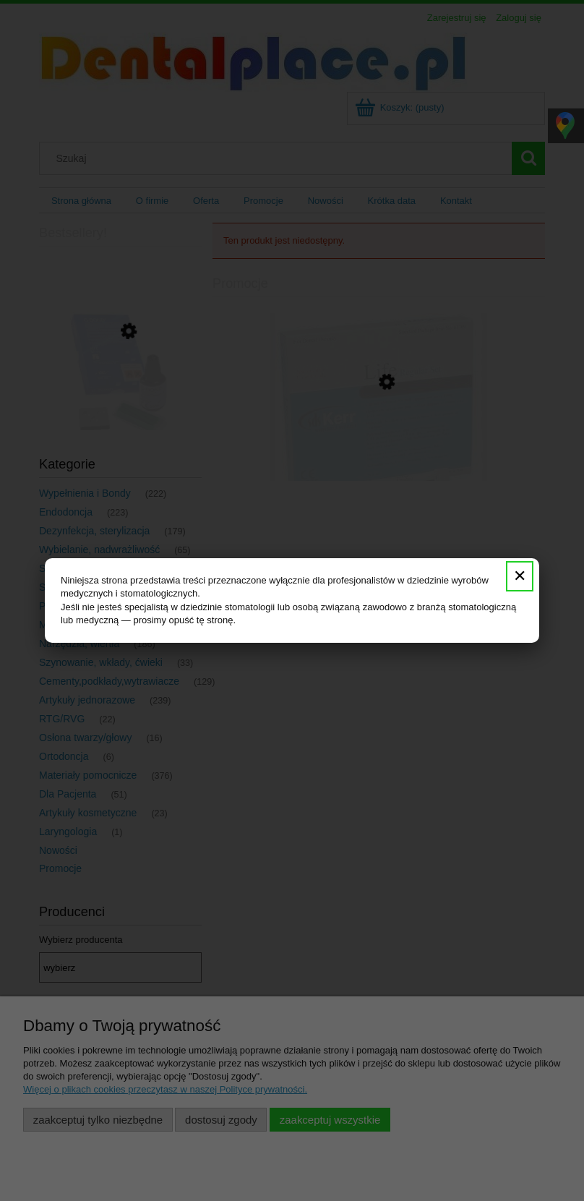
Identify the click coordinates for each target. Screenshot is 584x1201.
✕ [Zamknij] (519, 576)
